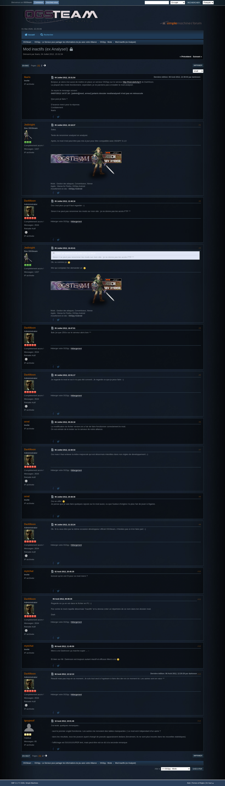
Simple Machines (32, 783)
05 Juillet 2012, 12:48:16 (65, 201)
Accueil (30, 35)
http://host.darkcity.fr (132, 82)
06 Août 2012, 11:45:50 (64, 646)
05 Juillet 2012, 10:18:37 (65, 125)
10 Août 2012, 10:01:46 (64, 721)
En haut (26, 756)
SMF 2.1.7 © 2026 (18, 783)
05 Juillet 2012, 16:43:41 (65, 248)
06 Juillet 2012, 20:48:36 (65, 497)
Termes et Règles (198, 783)
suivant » (197, 56)
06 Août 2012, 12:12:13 (64, 674)
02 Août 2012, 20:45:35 (64, 572)
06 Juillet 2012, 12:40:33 (65, 450)
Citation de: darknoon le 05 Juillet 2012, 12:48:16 (75, 254)
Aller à (157, 769)
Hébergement (76, 221)
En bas (25, 66)
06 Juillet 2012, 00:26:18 (65, 422)
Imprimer (198, 65)
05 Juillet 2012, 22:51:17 (65, 375)
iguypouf (29, 720)
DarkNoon (30, 200)
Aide (188, 783)
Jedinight (29, 124)
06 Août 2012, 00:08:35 (62, 599)
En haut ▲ (210, 783)
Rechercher (46, 35)
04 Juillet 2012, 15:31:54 (65, 78)
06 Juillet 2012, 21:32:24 (65, 525)
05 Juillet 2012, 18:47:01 (65, 328)
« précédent (185, 56)
